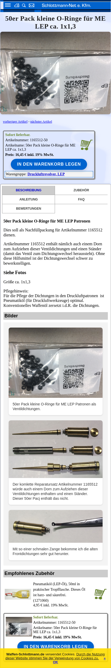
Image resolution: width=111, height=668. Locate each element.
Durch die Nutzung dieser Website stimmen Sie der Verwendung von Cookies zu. (54, 656)
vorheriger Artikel (15, 121)
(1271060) (62, 591)
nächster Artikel (41, 121)
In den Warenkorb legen (49, 164)
